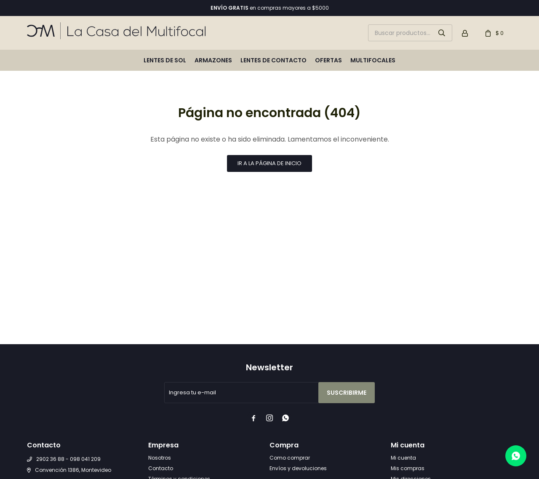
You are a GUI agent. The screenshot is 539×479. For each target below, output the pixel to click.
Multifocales (372, 60)
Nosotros (159, 457)
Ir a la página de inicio (269, 163)
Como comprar (290, 457)
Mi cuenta (403, 457)
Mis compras (407, 468)
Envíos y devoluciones (298, 468)
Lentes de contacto (273, 60)
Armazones (213, 60)
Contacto (160, 468)
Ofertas (328, 60)
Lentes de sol (165, 60)
